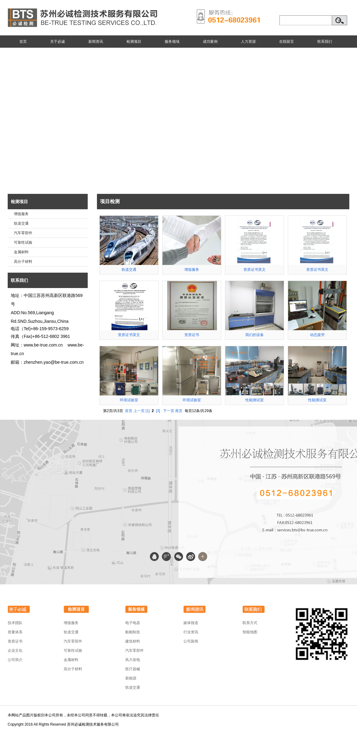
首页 (128, 411)
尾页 (179, 411)
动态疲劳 (317, 335)
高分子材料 (23, 261)
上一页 (139, 411)
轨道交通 (21, 223)
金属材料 (21, 252)
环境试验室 (129, 400)
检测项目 (19, 201)
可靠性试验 (23, 242)
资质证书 (191, 335)
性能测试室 (254, 400)
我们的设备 (254, 335)
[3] (158, 411)
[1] (148, 411)
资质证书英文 (254, 269)
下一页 (168, 411)
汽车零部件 (23, 233)
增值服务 (21, 214)
